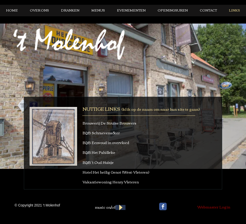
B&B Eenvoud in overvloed (106, 142)
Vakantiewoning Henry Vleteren (111, 182)
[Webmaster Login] (213, 206)
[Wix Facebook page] (163, 206)
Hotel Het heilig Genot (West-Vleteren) (116, 172)
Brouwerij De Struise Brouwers (109, 123)
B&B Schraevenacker (101, 133)
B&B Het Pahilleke (99, 152)
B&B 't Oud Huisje (98, 162)
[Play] (120, 207)
